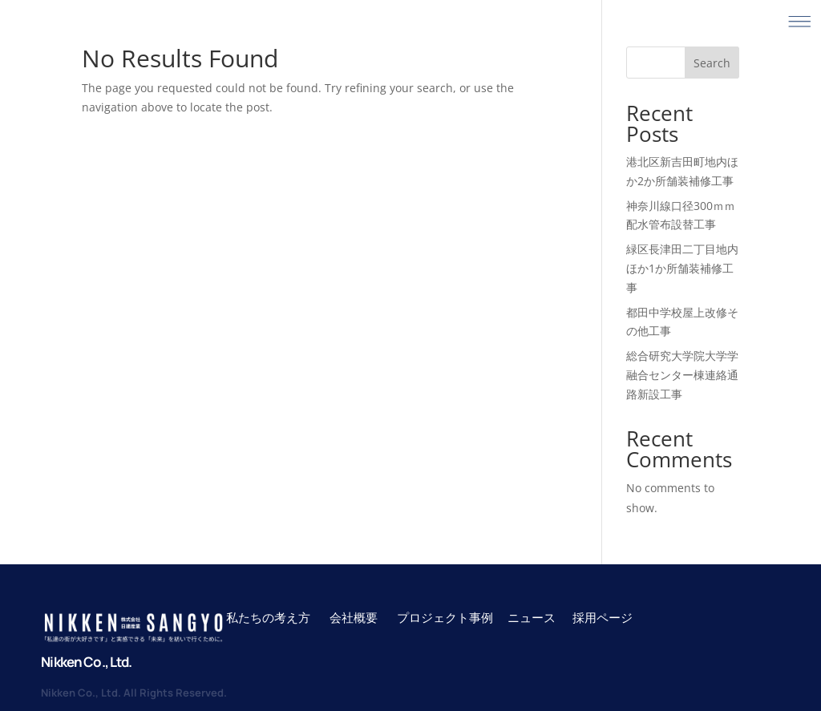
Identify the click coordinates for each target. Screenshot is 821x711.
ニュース (532, 616)
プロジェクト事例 (446, 616)
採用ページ (602, 616)
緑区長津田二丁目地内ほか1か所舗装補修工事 (682, 268)
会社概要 (354, 616)
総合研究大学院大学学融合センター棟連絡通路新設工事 (682, 375)
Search (712, 63)
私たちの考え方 (268, 616)
